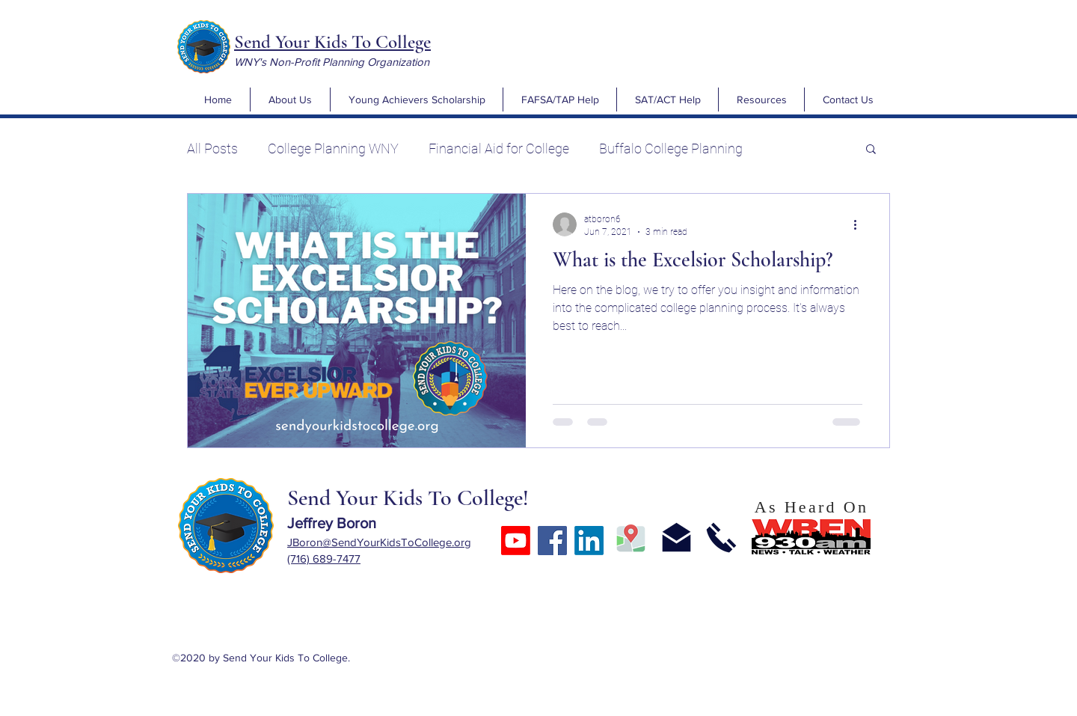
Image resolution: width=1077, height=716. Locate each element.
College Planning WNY (333, 148)
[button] (290, 99)
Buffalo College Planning (671, 148)
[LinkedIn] (589, 540)
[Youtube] (515, 540)
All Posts (212, 148)
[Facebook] (552, 540)
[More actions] (860, 224)
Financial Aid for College (499, 148)
